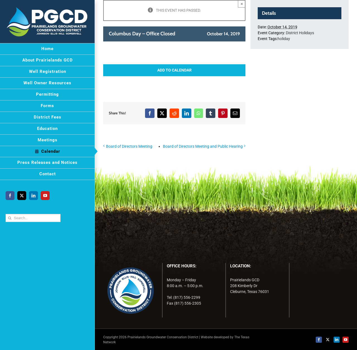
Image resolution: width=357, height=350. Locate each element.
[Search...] (33, 218)
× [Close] (242, 3)
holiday (284, 38)
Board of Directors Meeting (129, 146)
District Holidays (300, 33)
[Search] (10, 218)
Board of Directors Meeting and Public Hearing (203, 146)
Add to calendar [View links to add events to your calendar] (174, 70)
